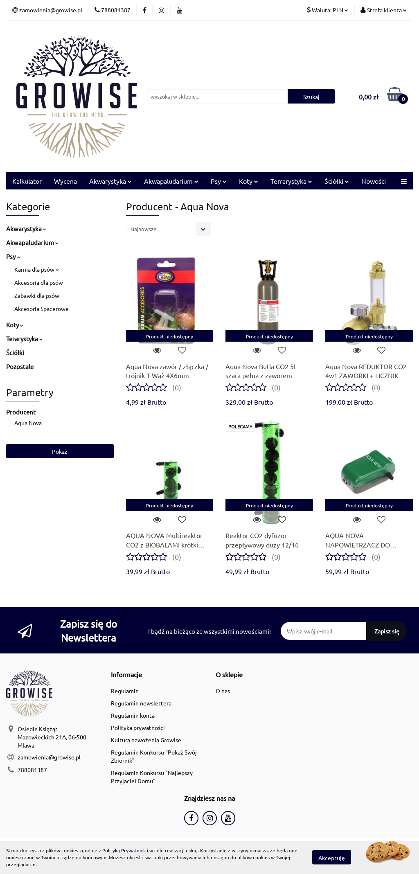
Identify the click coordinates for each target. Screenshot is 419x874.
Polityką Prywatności (125, 850)
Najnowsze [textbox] (143, 228)
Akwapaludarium (171, 181)
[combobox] (168, 229)
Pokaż (60, 451)
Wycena (65, 181)
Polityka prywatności (138, 727)
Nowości (373, 181)
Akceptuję (331, 857)
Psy (219, 181)
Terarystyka (24, 338)
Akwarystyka (110, 181)
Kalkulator (27, 181)
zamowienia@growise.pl (49, 757)
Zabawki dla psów (36, 295)
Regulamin (125, 690)
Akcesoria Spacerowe (41, 308)
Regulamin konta (133, 715)
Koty (248, 181)
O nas (223, 690)
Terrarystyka (291, 181)
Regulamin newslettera (141, 703)
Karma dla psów (36, 269)
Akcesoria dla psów (38, 282)
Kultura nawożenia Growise (146, 739)
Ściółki (336, 181)
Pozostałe (20, 366)
